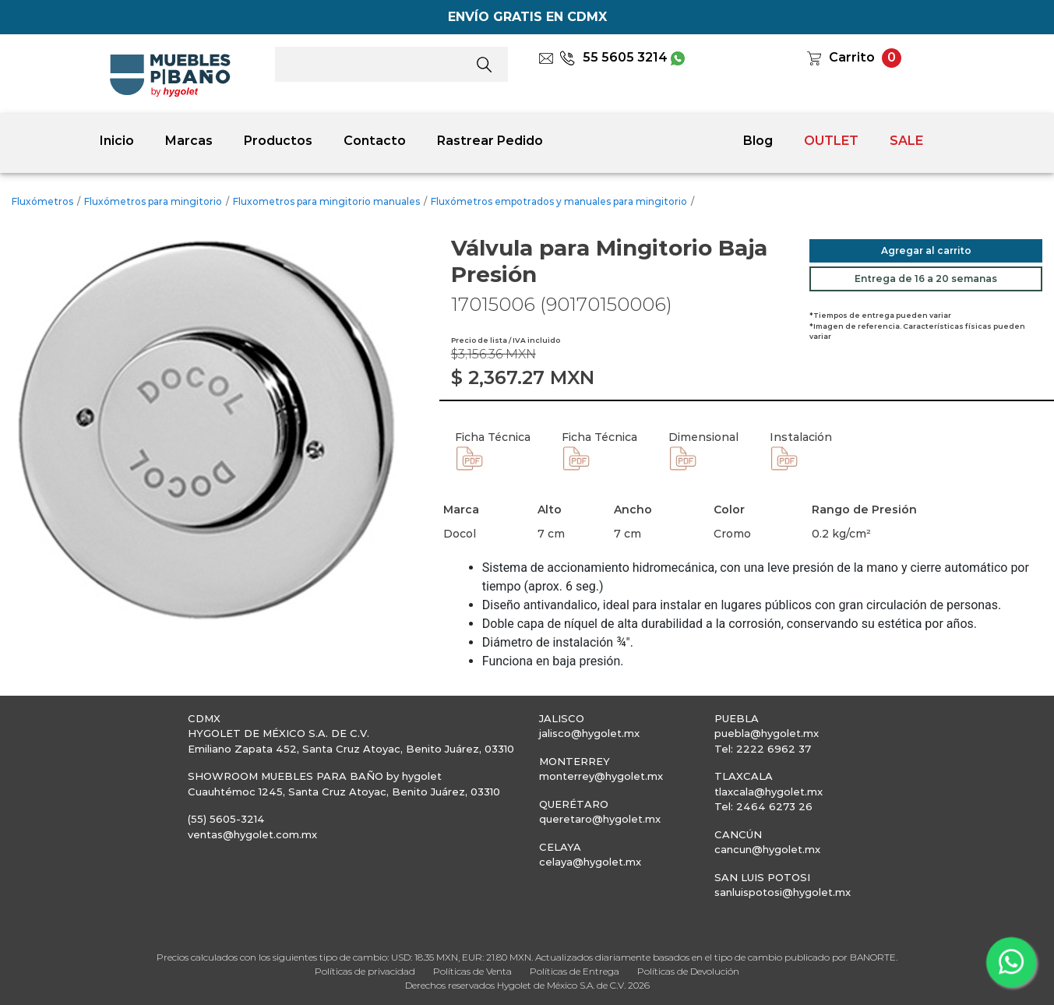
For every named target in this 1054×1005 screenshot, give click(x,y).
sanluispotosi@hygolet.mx (782, 892)
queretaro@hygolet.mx (600, 819)
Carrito (852, 57)
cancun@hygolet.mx (767, 849)
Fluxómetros (42, 201)
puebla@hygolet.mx (766, 733)
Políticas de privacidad (365, 971)
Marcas (189, 140)
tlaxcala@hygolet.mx (768, 791)
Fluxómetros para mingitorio (153, 201)
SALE (906, 140)
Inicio (117, 140)
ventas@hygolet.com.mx (252, 834)
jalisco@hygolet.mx (589, 733)
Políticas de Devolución (688, 971)
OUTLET (831, 140)
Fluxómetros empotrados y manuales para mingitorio (559, 201)
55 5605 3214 (613, 57)
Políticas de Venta (472, 971)
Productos (278, 140)
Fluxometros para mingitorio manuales (326, 201)
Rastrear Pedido (490, 140)
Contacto (375, 140)
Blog (758, 140)
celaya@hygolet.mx (590, 861)
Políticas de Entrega (574, 971)
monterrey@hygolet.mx (601, 776)
